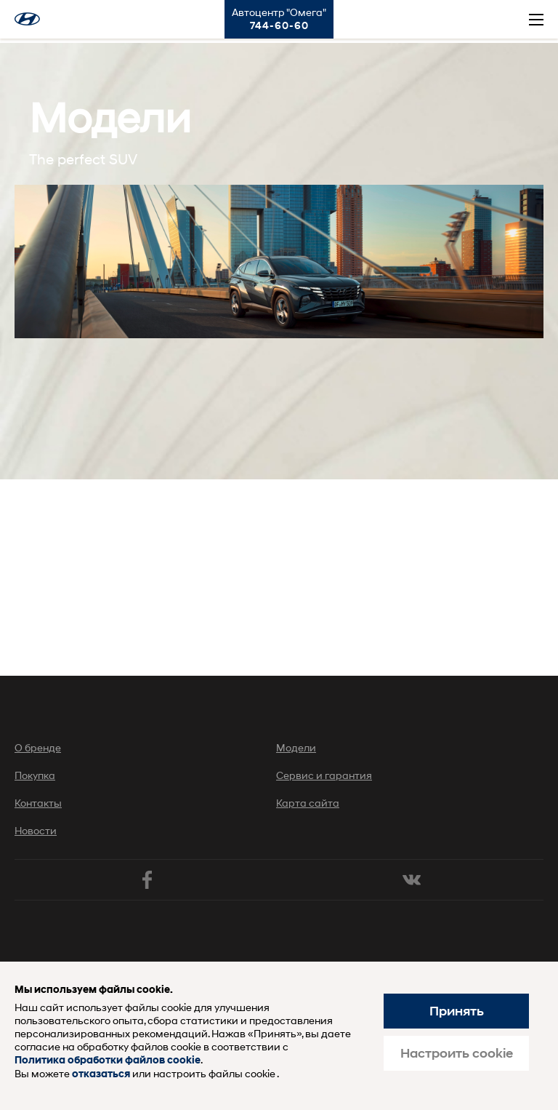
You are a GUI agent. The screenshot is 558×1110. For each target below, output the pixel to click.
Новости (36, 830)
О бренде (38, 747)
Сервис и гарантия (324, 775)
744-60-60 (279, 25)
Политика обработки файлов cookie (108, 1060)
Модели (296, 747)
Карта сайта (307, 802)
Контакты (38, 802)
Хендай (27, 18)
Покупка (35, 775)
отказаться (101, 1074)
